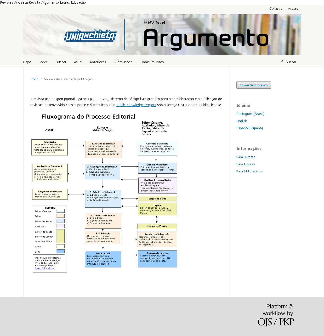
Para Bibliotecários (249, 171)
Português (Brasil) (250, 113)
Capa (27, 62)
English (241, 121)
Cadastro (276, 8)
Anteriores (98, 62)
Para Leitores (245, 157)
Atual (78, 62)
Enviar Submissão (254, 85)
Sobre (43, 62)
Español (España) (249, 128)
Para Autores (245, 164)
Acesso (293, 8)
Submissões (123, 62)
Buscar (61, 62)
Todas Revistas (152, 62)
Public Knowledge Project (136, 105)
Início (34, 79)
